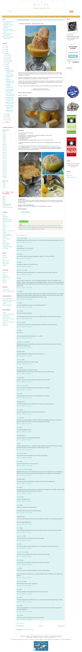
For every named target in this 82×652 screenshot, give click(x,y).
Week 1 (4, 196)
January (7, 119)
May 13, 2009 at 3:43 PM (24, 540)
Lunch (4, 224)
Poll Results (5, 325)
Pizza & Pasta (6, 226)
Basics (4, 214)
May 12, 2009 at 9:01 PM (24, 423)
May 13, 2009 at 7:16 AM (24, 493)
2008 (5, 122)
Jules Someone (20, 453)
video (48, 201)
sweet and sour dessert (50, 227)
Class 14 (5, 152)
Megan (18, 605)
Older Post (61, 626)
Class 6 (4, 139)
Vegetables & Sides (7, 235)
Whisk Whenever (76, 16)
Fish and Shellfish (7, 234)
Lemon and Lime (41, 225)
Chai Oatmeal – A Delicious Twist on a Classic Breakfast (8, 26)
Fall (3, 274)
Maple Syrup (6, 262)
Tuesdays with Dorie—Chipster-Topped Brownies (10, 76)
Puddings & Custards (8, 246)
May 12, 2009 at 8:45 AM (24, 258)
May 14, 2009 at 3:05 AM (24, 585)
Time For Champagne (8, 207)
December (7, 55)
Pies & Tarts (5, 245)
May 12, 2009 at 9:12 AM (24, 274)
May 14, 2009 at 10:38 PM (24, 593)
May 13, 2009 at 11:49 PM (24, 577)
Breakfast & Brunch (7, 219)
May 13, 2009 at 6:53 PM (24, 556)
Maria (18, 427)
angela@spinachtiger (22, 341)
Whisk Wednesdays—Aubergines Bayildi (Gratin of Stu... (9, 107)
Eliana (18, 254)
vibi (17, 278)
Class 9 (4, 144)
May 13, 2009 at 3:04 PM (24, 532)
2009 (5, 53)
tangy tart (59, 227)
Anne (18, 302)
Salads (4, 227)
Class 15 (5, 153)
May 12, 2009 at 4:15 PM (24, 389)
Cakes (4, 240)
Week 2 (4, 197)
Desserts (5, 237)
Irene (18, 544)
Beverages (5, 218)
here (31, 148)
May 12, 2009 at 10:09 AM (24, 299)
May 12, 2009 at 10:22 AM (24, 318)
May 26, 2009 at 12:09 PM (24, 619)
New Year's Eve (6, 277)
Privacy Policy (70, 175)
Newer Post (20, 626)
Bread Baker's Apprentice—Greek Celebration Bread (9, 81)
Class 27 (5, 173)
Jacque (18, 505)
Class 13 (5, 150)
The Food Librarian (21, 552)
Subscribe (73, 56)
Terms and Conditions (71, 177)
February (7, 117)
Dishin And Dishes (21, 385)
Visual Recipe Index (26, 212)
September (7, 60)
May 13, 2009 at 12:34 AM (24, 465)
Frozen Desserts (6, 243)
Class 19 (5, 160)
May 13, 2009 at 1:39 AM (24, 483)
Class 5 (4, 138)
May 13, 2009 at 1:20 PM (24, 524)
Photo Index (51, 16)
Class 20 (5, 161)
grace (18, 487)
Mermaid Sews (20, 581)
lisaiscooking (20, 322)
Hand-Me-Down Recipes (8, 291)
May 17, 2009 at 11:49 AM (24, 611)
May (6, 68)
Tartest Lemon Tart (24, 229)
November (7, 57)
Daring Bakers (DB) (7, 298)
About (46, 16)
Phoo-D (18, 528)
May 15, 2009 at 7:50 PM (24, 601)
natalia (18, 461)
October (7, 59)
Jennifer (18, 311)
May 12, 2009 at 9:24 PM (24, 431)
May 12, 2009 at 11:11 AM (24, 347)
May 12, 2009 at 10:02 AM (24, 287)
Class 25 (5, 169)
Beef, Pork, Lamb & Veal (8, 230)
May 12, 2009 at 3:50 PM (24, 381)
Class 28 (5, 174)
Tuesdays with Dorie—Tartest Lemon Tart (31, 23)
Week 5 (4, 202)
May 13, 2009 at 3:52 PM (24, 548)
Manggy (18, 367)
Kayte (18, 597)
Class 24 (5, 168)
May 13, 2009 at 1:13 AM (24, 475)
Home (41, 16)
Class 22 (5, 165)
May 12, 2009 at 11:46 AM (24, 356)
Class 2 (4, 133)
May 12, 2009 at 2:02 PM (24, 373)
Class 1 (4, 131)
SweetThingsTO (20, 238)
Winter (4, 282)
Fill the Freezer (6, 289)
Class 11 (5, 147)
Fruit (4, 258)
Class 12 (5, 149)
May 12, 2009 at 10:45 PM (24, 449)
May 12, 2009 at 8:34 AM (24, 250)
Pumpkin (5, 265)
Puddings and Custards (37, 227)
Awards (4, 312)
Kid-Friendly (5, 248)
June (6, 66)
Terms (69, 16)
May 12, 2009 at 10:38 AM (24, 338)
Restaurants (63, 16)
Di (17, 443)
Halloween (5, 275)
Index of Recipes (25, 211)
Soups (4, 229)
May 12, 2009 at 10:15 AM (24, 307)
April (6, 114)
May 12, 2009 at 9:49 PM (24, 439)
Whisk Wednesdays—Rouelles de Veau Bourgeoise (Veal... (9, 99)
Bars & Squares (6, 238)
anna (18, 589)
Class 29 (5, 176)
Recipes (57, 16)
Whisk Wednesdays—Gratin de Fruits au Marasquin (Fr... (9, 91)
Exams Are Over (6, 205)
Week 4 (4, 201)
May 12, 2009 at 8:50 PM (24, 414)
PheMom (19, 560)
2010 (5, 51)
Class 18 (5, 158)
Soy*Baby (19, 377)
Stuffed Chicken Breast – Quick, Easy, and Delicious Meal (9, 31)
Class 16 (5, 155)
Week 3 (4, 199)
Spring (4, 279)
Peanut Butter (6, 263)
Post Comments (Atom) (28, 629)
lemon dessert (50, 225)
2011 (5, 49)
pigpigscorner (20, 536)
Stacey (18, 393)
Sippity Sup (19, 359)
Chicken (4, 232)
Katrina (18, 409)
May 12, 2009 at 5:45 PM (24, 406)
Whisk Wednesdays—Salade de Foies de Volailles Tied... (9, 72)
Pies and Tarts (26, 227)
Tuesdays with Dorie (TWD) (37, 229)
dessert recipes (27, 225)
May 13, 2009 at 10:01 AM (24, 512)
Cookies (4, 242)
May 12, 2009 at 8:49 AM (24, 266)
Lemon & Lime (6, 260)
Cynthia (18, 246)
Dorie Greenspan (34, 147)
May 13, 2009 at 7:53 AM (24, 501)
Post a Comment (20, 623)
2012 (5, 47)
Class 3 (4, 134)
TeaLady (19, 615)
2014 (5, 45)
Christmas (5, 272)
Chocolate (5, 257)
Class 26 (5, 171)
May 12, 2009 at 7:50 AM (24, 242)
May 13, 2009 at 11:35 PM (24, 564)
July (6, 64)
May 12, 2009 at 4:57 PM (24, 398)
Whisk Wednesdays (7, 305)
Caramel (5, 255)
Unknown (19, 417)
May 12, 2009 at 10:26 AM (24, 326)
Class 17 (5, 157)
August (6, 62)
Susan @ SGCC (20, 270)
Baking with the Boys (27, 206)
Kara (18, 330)
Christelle (19, 497)
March (6, 116)
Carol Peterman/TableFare (23, 469)
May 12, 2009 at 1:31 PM (24, 364)
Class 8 (4, 142)
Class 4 (4, 136)
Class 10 (5, 146)
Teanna (18, 291)
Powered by (73, 62)
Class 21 (5, 163)
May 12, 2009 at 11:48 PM (24, 457)
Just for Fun (5, 320)
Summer (5, 280)
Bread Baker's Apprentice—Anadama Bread (9, 86)
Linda (18, 568)
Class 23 (5, 166)
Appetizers (5, 216)
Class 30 (5, 177)
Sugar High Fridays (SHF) (9, 300)
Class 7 (4, 141)
